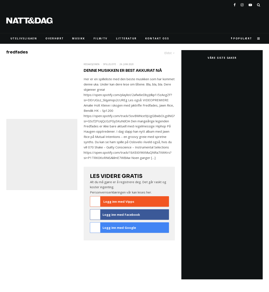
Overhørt (54, 38)
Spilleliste (109, 64)
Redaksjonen (91, 64)
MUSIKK (78, 38)
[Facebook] (234, 4)
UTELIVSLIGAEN (24, 38)
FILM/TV (101, 38)
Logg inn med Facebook (115, 214)
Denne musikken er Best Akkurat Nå (123, 70)
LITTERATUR (126, 38)
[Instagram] (242, 4)
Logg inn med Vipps (112, 201)
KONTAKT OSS (157, 38)
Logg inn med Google (113, 228)
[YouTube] (250, 4)
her (148, 192)
